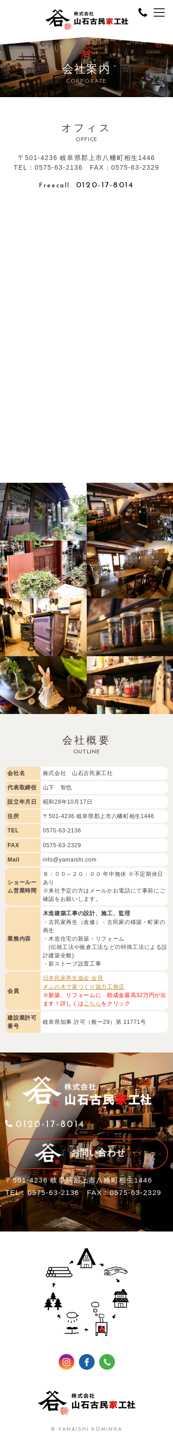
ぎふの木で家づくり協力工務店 (84, 987)
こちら (92, 1003)
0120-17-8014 (86, 185)
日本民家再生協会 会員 (73, 978)
